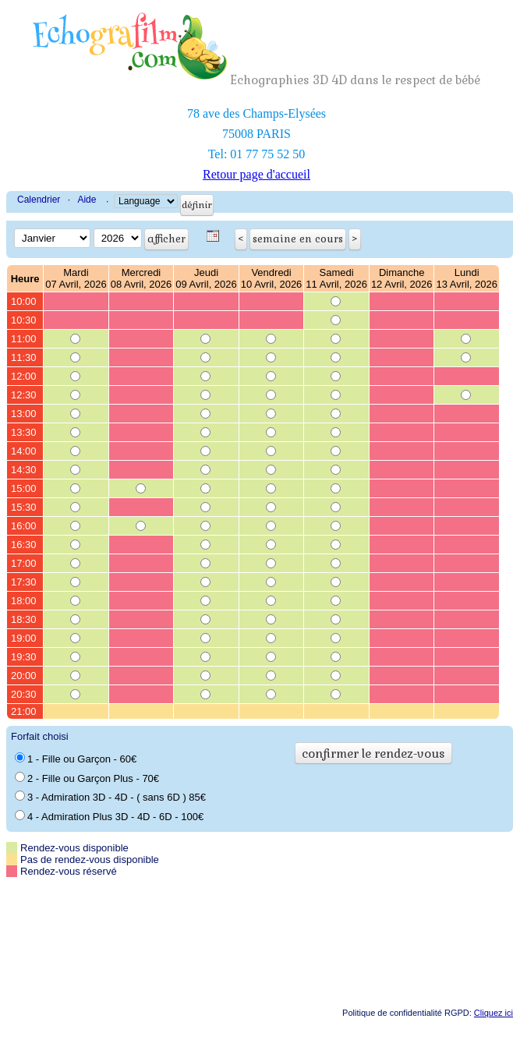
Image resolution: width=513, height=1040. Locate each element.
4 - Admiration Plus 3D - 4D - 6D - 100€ (109, 816)
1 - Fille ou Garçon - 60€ (75, 758)
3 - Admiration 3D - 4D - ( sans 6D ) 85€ (110, 797)
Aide (86, 199)
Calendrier (38, 199)
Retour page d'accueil (256, 174)
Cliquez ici (493, 1012)
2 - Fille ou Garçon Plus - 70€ (87, 778)
